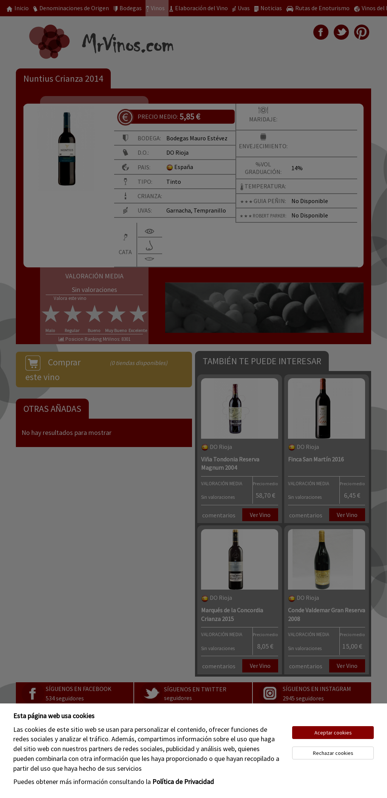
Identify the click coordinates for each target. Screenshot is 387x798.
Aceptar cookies (333, 732)
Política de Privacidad (183, 781)
